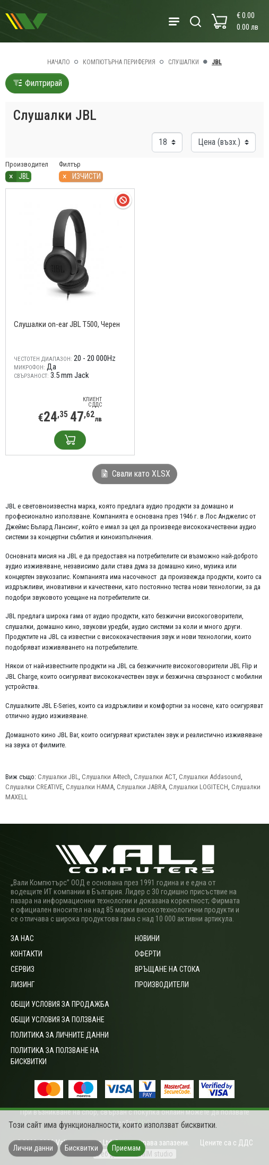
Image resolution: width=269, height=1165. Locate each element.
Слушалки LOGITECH (198, 787)
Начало (58, 62)
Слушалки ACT (155, 777)
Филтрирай (37, 83)
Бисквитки (81, 1148)
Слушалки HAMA (90, 787)
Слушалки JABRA (141, 787)
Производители (162, 984)
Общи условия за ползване (58, 1019)
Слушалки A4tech (106, 777)
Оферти (148, 954)
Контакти (26, 954)
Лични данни (33, 1148)
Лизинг (22, 984)
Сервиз (22, 969)
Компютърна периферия (119, 62)
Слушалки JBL (58, 777)
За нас (22, 938)
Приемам (126, 1148)
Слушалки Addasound (210, 777)
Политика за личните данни (60, 1035)
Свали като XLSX (134, 474)
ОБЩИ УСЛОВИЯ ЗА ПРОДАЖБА (60, 1004)
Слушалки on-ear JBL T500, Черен (67, 324)
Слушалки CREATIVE (34, 787)
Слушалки (183, 62)
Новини (147, 938)
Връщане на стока (167, 969)
